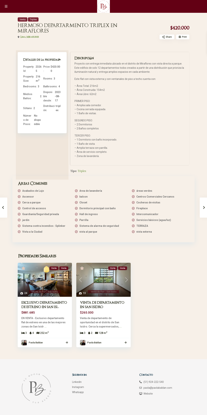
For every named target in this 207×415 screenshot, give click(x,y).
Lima (23, 37)
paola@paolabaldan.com (157, 387)
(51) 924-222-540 (153, 381)
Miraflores (32, 37)
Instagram (78, 387)
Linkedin (77, 381)
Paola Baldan (36, 342)
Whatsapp (78, 392)
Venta (23, 19)
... (45, 326)
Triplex (33, 19)
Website (148, 393)
